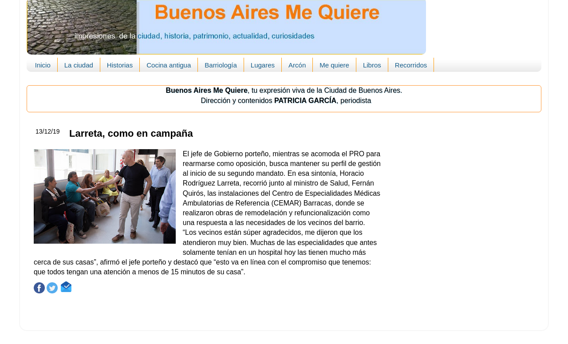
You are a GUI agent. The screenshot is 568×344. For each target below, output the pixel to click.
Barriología (221, 65)
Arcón (297, 65)
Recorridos (411, 65)
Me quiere (334, 65)
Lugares (263, 65)
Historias (120, 65)
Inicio (43, 65)
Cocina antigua (168, 65)
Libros (372, 65)
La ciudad (78, 65)
